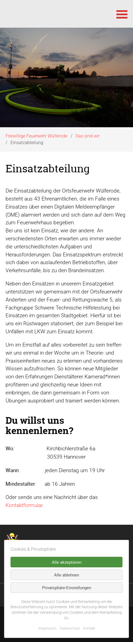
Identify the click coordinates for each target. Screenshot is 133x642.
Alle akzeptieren (66, 562)
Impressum (47, 628)
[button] (121, 13)
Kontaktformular (24, 505)
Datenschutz (70, 628)
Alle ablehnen (66, 575)
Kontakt (89, 628)
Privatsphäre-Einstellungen (66, 587)
